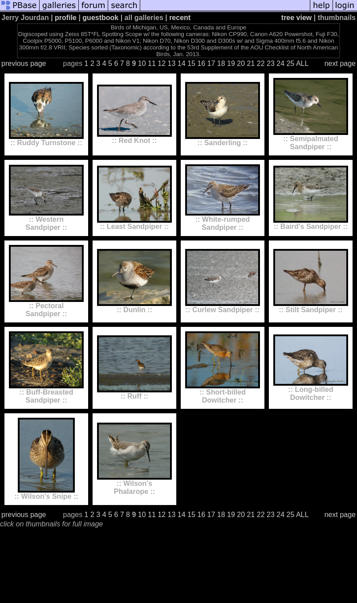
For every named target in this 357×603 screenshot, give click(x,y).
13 (172, 63)
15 (191, 63)
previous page (23, 63)
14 (182, 63)
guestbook (100, 17)
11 (152, 63)
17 (211, 63)
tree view (296, 17)
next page (340, 63)
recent (180, 17)
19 (231, 63)
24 (280, 63)
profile (66, 17)
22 (261, 63)
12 (162, 63)
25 (291, 63)
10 (142, 63)
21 (251, 63)
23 (271, 63)
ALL (302, 63)
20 (241, 63)
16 (201, 63)
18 (221, 63)
